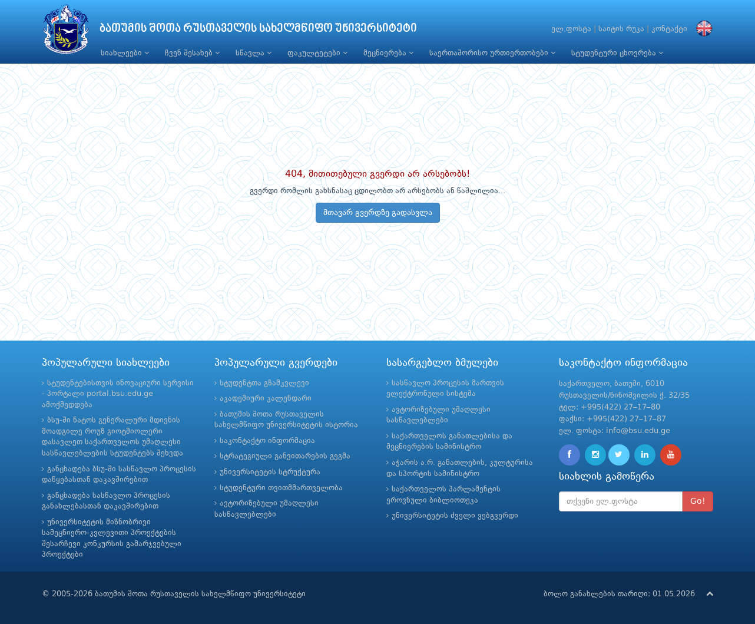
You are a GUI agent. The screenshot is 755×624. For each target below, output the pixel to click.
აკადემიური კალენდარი (266, 398)
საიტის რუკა (621, 29)
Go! (698, 501)
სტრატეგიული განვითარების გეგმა (285, 456)
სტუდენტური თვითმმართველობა (281, 488)
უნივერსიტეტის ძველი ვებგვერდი (455, 516)
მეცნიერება (388, 53)
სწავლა (253, 53)
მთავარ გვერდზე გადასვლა (377, 213)
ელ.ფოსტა (571, 29)
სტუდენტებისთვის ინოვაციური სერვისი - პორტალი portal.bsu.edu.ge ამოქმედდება (118, 394)
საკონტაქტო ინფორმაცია (267, 441)
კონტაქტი (669, 29)
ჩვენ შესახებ (192, 53)
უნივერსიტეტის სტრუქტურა (270, 472)
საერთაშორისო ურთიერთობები (492, 53)
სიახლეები (125, 53)
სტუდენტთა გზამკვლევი (264, 383)
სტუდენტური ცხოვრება (617, 53)
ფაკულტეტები (317, 53)
